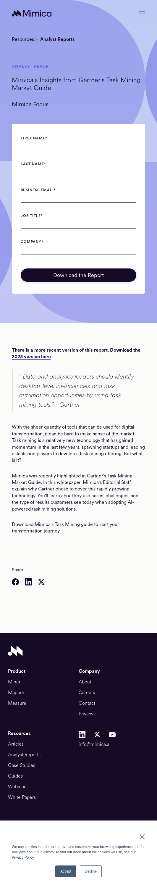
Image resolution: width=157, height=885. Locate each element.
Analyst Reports (57, 39)
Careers (87, 692)
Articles (16, 744)
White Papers (22, 797)
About (85, 682)
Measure (17, 703)
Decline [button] (91, 871)
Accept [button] (65, 871)
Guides (15, 776)
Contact (87, 703)
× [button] (142, 836)
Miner (14, 682)
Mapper (16, 692)
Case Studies (21, 765)
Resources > (25, 39)
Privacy (86, 714)
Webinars (17, 786)
